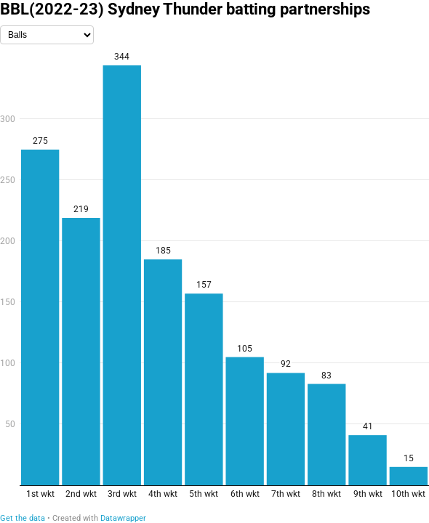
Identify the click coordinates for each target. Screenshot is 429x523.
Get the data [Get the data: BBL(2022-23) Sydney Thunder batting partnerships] (22, 518)
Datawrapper (123, 518)
